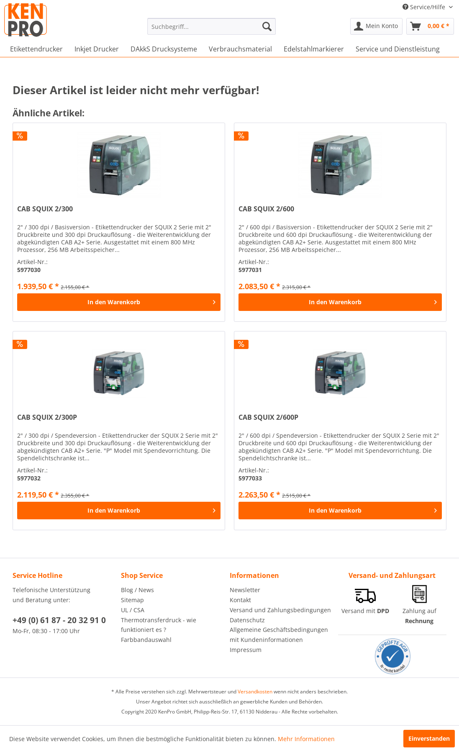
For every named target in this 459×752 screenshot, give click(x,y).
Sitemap (132, 600)
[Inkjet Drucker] (97, 49)
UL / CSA (132, 610)
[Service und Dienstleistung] (398, 49)
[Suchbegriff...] (211, 26)
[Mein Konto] (376, 26)
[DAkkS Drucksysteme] (164, 49)
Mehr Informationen (306, 739)
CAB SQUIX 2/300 (45, 209)
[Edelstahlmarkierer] (314, 49)
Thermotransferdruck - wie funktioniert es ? (158, 625)
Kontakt (240, 600)
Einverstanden (429, 738)
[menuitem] (211, 26)
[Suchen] (267, 26)
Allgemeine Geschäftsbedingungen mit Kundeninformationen (279, 635)
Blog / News (137, 590)
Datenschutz (247, 620)
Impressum (246, 650)
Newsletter (245, 590)
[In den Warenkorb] (119, 302)
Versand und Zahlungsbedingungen (280, 610)
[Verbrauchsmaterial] (240, 49)
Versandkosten (255, 691)
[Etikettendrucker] (36, 49)
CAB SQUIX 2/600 (266, 209)
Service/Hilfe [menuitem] (425, 7)
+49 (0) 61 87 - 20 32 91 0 (59, 620)
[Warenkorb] (430, 26)
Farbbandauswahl (146, 640)
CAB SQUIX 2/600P (268, 417)
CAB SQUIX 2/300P (47, 417)
